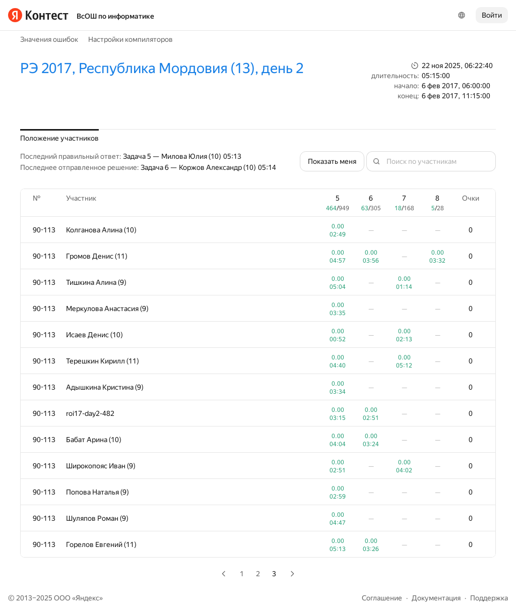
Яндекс (87, 598)
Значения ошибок (49, 39)
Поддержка (489, 598)
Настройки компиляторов (130, 39)
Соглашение (382, 598)
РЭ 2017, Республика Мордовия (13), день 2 (161, 68)
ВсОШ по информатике (115, 16)
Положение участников (59, 138)
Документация (436, 598)
